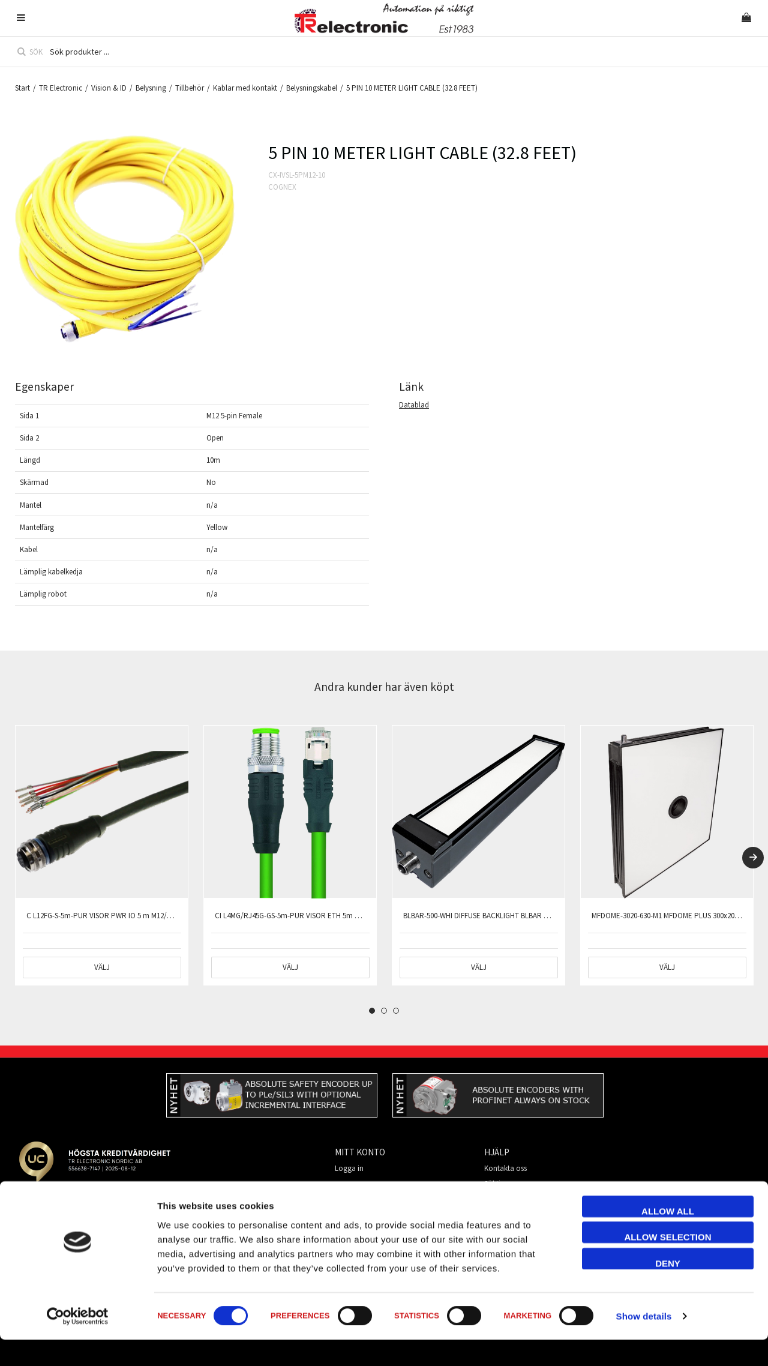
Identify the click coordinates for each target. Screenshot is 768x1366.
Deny (667, 1289)
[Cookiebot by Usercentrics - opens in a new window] (77, 1343)
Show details (644, 1342)
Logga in (349, 1168)
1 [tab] (372, 1011)
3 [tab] (396, 1011)
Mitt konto (501, 1199)
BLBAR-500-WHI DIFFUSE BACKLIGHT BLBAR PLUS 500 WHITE (499, 915)
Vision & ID (109, 88)
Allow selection (668, 1263)
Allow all (667, 1237)
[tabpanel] (101, 855)
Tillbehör (189, 88)
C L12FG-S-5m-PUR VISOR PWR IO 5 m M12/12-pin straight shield (129, 915)
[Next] (753, 857)
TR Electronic (60, 88)
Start (22, 88)
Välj (102, 967)
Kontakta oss (505, 1168)
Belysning (151, 88)
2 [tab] (384, 1011)
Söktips (496, 1184)
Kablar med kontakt (245, 88)
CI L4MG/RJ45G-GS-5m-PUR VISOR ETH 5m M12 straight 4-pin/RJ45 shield (333, 915)
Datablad (414, 405)
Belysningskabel (311, 88)
